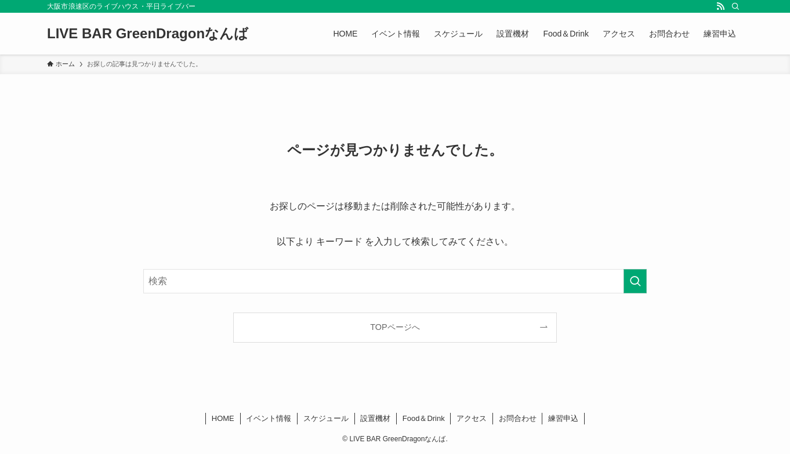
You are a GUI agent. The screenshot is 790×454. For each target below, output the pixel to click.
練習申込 (563, 418)
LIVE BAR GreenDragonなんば (147, 34)
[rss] (720, 6)
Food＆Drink (424, 418)
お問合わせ (518, 418)
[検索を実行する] (635, 281)
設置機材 (375, 418)
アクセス (471, 418)
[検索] (735, 6)
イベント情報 (268, 418)
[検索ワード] (395, 281)
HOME (223, 418)
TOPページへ (394, 327)
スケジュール (326, 418)
